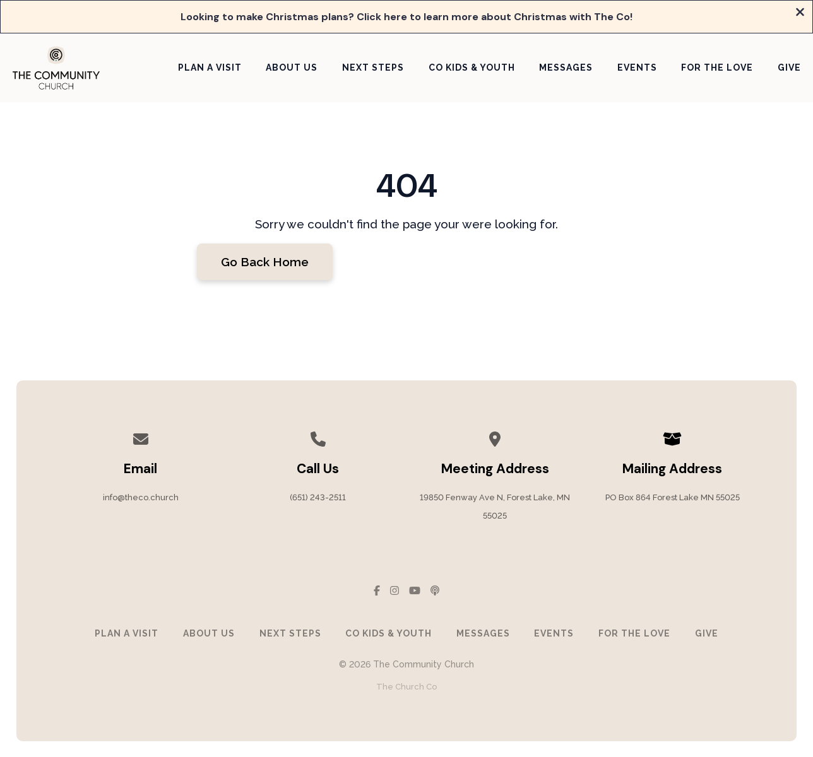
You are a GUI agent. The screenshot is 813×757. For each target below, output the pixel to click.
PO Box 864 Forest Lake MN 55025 (672, 497)
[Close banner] (800, 13)
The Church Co (406, 686)
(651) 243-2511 (318, 497)
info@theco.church (141, 497)
